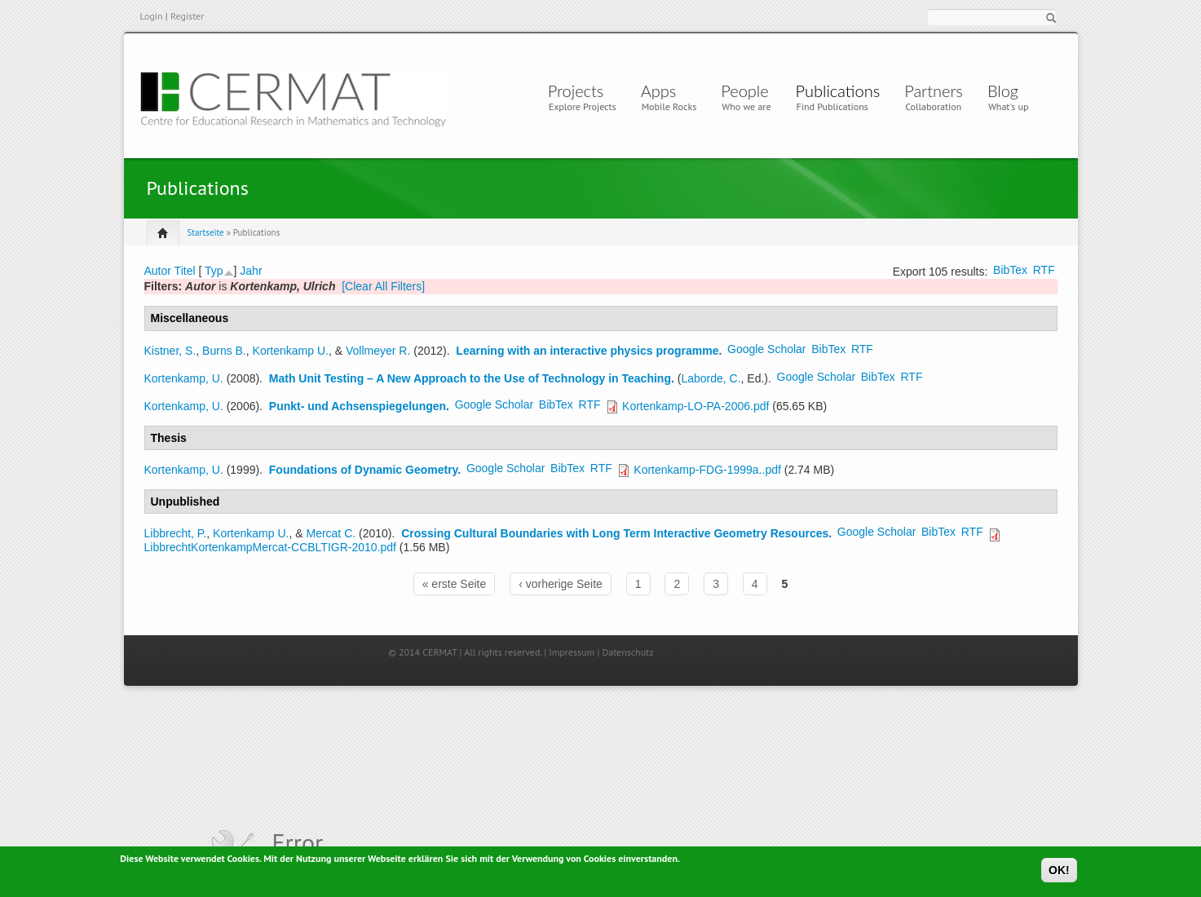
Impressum (571, 652)
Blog (1002, 90)
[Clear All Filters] (383, 286)
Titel (185, 270)
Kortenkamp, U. (183, 378)
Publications (838, 90)
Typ (214, 270)
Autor (157, 270)
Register (187, 16)
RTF (1044, 269)
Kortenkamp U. (291, 350)
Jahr (251, 270)
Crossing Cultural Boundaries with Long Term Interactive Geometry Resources (614, 533)
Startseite (206, 232)
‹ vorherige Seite (561, 583)
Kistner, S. (170, 350)
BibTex (1010, 269)
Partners (933, 90)
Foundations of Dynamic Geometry (363, 469)
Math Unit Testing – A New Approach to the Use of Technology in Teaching (470, 378)
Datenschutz (627, 652)
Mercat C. (330, 533)
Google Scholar (766, 349)
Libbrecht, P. (175, 533)
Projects (576, 90)
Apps (663, 90)
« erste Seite (454, 583)
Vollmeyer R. (378, 350)
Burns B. (224, 350)
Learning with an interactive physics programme (587, 350)
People (744, 90)
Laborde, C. (710, 378)
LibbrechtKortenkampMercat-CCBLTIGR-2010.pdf (270, 547)
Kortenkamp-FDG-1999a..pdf (707, 469)
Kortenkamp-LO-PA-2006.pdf (695, 406)
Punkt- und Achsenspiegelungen (357, 406)
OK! (1059, 872)
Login (151, 16)
